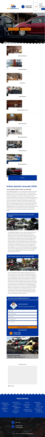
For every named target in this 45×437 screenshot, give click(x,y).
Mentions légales (29, 433)
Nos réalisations (14, 29)
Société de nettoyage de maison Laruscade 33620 (39, 404)
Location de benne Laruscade (17, 403)
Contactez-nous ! (25, 29)
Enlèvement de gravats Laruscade (28, 410)
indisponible (28, 6)
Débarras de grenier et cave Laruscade (6, 404)
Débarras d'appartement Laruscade (17, 407)
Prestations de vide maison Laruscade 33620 (39, 410)
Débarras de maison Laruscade (5, 410)
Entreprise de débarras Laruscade (28, 406)
